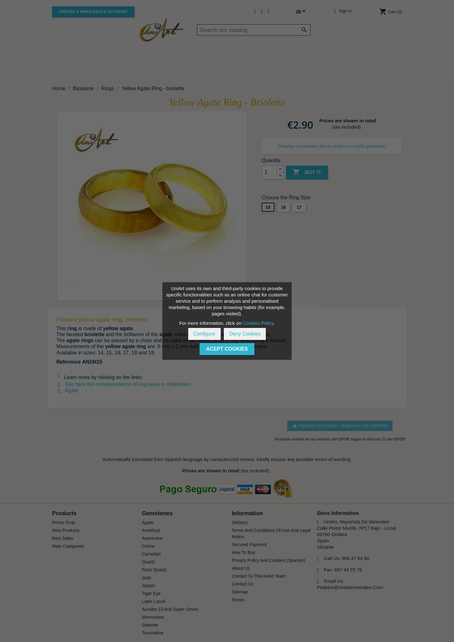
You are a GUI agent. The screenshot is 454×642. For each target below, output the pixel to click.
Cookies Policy (258, 323)
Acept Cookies (227, 349)
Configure (204, 333)
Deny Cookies (245, 333)
